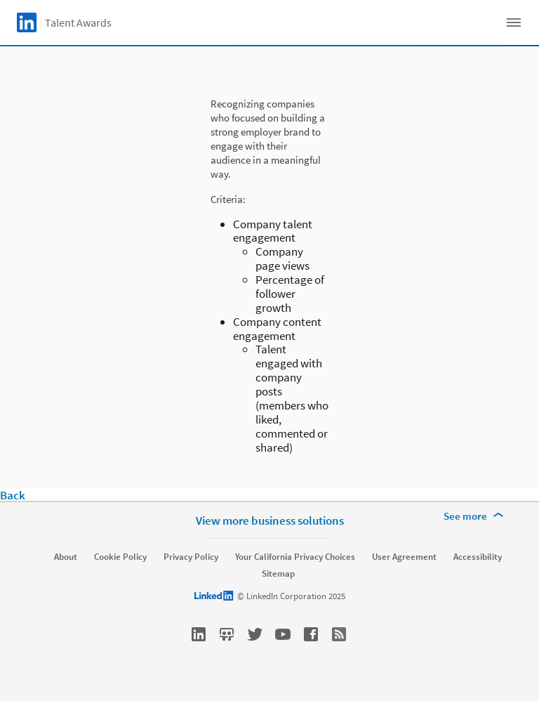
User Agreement (404, 557)
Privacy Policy (191, 557)
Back (12, 495)
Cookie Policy (120, 557)
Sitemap (278, 573)
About (65, 557)
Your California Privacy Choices (295, 557)
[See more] (476, 516)
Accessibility (477, 557)
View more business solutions (270, 520)
